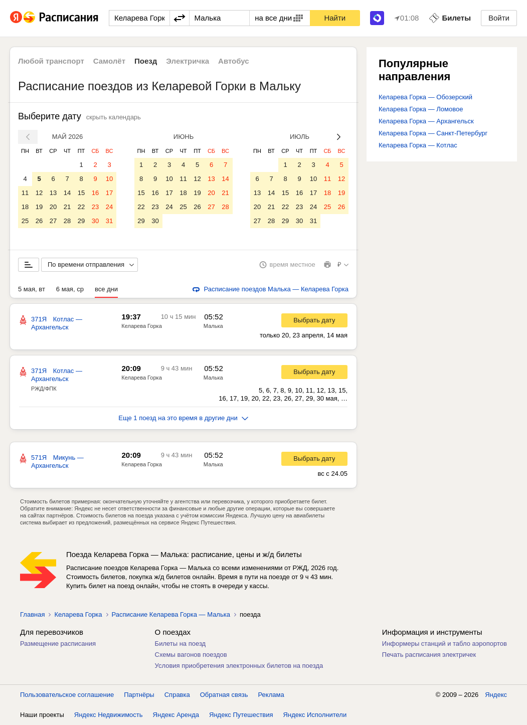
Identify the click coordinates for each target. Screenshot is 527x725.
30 (95, 221)
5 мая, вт (31, 289)
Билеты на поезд (180, 643)
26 (39, 221)
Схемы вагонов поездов (191, 654)
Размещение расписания (58, 643)
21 (67, 207)
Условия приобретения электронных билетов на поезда (239, 665)
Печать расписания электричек (429, 654)
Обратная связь (224, 694)
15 (81, 193)
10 (109, 179)
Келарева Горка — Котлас (418, 145)
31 (109, 221)
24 (109, 207)
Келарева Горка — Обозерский (425, 97)
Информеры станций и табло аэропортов (444, 643)
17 (109, 193)
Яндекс (496, 694)
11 (25, 193)
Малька (213, 326)
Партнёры (139, 694)
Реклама (271, 694)
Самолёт (109, 61)
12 (39, 193)
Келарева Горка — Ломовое (421, 109)
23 (95, 207)
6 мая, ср (70, 289)
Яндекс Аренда (176, 714)
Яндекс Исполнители (315, 714)
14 (67, 193)
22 (81, 207)
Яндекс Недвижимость (108, 714)
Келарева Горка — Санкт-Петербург (433, 133)
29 (81, 221)
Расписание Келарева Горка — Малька (171, 614)
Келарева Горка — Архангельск (426, 121)
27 (53, 221)
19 (39, 207)
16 (95, 193)
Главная (32, 614)
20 (53, 207)
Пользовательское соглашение (67, 694)
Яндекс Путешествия (241, 714)
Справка (177, 694)
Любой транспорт (51, 61)
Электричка (187, 61)
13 (53, 193)
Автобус (233, 61)
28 (67, 221)
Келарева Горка (141, 326)
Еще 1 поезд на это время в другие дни (183, 418)
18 (25, 207)
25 (25, 221)
